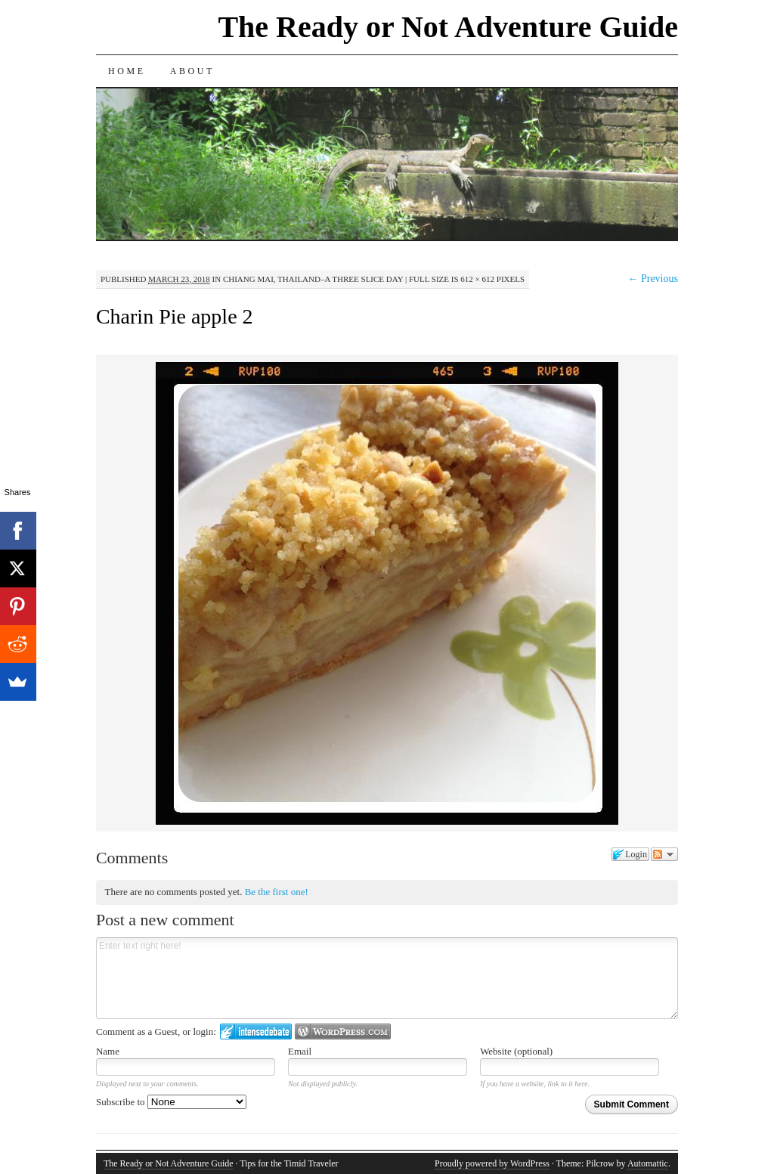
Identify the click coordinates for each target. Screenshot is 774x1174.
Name (107, 1051)
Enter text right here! (387, 978)
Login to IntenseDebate (256, 1031)
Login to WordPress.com (343, 1031)
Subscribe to (171, 1101)
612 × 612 (477, 278)
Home (127, 71)
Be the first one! (276, 891)
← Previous (652, 278)
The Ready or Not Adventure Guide (448, 27)
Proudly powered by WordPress (492, 1163)
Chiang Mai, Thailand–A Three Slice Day (313, 278)
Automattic (647, 1163)
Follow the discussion (664, 854)
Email (299, 1051)
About (192, 71)
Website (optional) (516, 1051)
